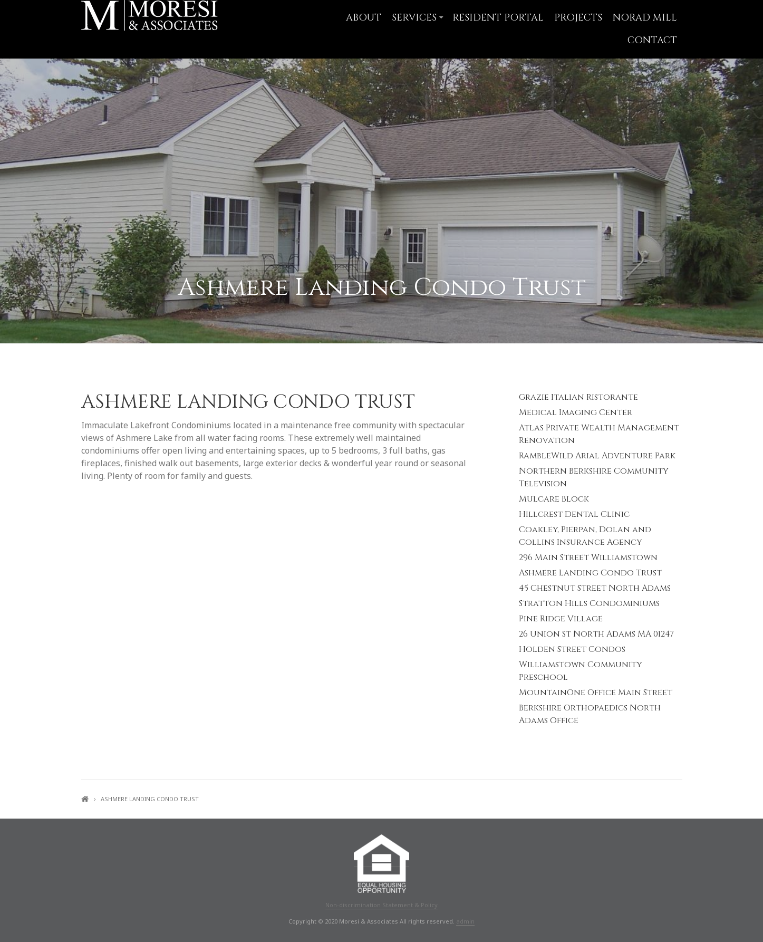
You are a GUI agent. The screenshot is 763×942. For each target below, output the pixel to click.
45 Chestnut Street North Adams (595, 588)
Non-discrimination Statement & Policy (381, 905)
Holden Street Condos (572, 649)
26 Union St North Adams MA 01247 (596, 634)
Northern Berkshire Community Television (594, 477)
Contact (652, 40)
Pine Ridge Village (561, 618)
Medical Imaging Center (575, 412)
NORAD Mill (645, 17)
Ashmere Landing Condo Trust (590, 573)
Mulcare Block (554, 499)
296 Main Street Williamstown (588, 557)
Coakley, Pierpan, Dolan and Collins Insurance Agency (585, 536)
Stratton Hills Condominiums (589, 603)
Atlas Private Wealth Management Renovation (599, 434)
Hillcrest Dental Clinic (574, 514)
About (363, 17)
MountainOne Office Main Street (595, 692)
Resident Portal (498, 17)
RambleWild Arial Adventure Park (597, 456)
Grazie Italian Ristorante (578, 397)
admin (465, 921)
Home (85, 799)
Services (414, 17)
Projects (578, 17)
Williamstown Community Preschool (580, 671)
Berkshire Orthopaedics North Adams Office (590, 714)
